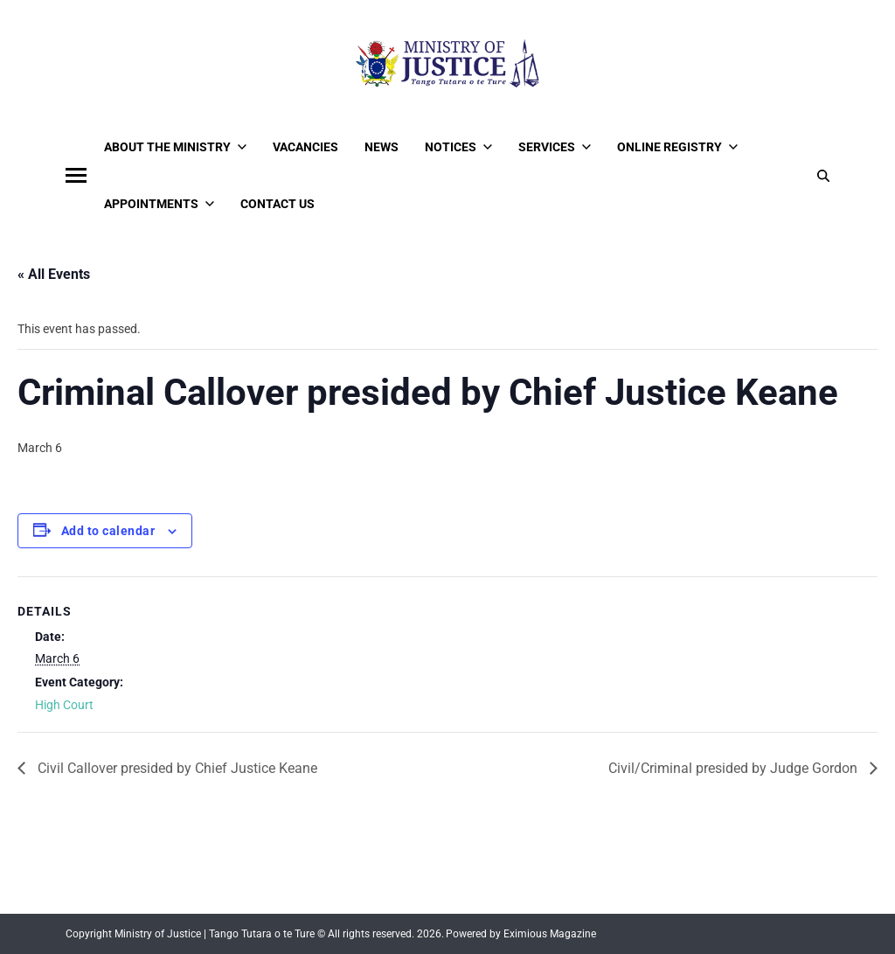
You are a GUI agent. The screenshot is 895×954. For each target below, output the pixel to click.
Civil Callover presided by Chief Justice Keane (175, 768)
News (381, 147)
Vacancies (305, 147)
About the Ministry (175, 147)
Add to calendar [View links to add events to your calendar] (108, 531)
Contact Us (277, 204)
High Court (64, 705)
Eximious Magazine (549, 934)
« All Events (53, 274)
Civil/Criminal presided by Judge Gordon (734, 768)
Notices (458, 147)
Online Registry (677, 147)
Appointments (159, 204)
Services (554, 147)
